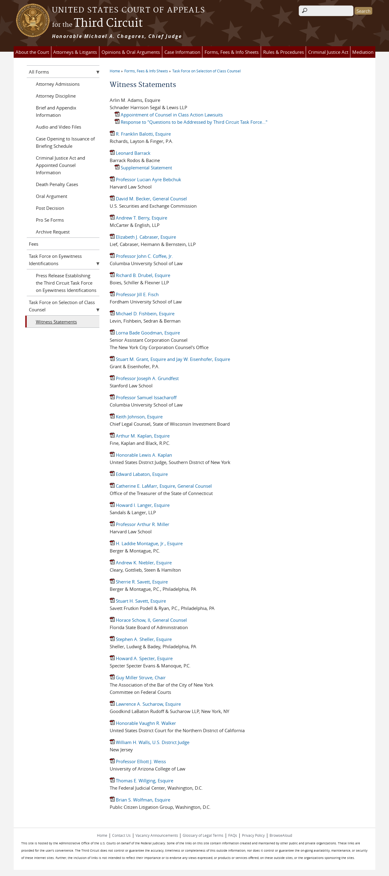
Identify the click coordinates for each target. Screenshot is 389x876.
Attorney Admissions (58, 84)
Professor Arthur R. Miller (139, 524)
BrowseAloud (281, 835)
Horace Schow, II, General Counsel (148, 620)
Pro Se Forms (50, 220)
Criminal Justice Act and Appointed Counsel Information (60, 165)
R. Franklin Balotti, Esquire (140, 134)
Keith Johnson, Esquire (136, 417)
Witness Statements (56, 322)
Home (115, 70)
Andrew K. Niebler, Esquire (141, 562)
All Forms (39, 72)
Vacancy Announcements (157, 835)
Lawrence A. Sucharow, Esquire (145, 704)
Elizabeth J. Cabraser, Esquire (143, 237)
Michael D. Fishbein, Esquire (142, 313)
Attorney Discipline (56, 96)
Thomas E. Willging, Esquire (141, 780)
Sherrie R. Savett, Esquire (139, 582)
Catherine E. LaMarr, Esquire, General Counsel (161, 486)
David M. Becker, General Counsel (148, 199)
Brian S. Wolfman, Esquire (140, 800)
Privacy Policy (253, 835)
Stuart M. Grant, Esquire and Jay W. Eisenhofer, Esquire (170, 359)
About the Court (32, 52)
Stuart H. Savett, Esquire (138, 601)
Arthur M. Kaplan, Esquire (140, 436)
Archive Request (53, 232)
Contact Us (121, 835)
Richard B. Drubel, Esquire (140, 275)
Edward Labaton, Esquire (139, 474)
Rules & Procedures (283, 52)
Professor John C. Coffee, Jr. (141, 256)
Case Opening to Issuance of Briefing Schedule (65, 142)
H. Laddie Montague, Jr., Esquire (146, 543)
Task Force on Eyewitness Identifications (55, 259)
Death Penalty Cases (57, 184)
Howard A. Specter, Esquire (141, 658)
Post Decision (50, 208)
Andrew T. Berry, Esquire (138, 218)
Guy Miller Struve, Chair (138, 677)
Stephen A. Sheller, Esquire (141, 639)
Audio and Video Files (58, 127)
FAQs (232, 835)
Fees (33, 244)
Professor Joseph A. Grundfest (144, 378)
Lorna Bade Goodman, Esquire (145, 333)
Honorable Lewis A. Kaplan (141, 455)
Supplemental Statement (143, 167)
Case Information (182, 52)
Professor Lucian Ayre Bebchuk (145, 179)
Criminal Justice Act (328, 52)
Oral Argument (51, 196)
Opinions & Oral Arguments (131, 52)
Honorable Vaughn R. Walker (143, 723)
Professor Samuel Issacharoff (143, 397)
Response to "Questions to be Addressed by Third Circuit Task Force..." (191, 122)
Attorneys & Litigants (75, 52)
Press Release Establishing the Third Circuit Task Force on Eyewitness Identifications (66, 282)
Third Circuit (97, 23)
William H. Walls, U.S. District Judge (149, 742)
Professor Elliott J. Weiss (138, 761)
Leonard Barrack (130, 153)
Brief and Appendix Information (56, 111)
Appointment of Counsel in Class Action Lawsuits (169, 115)
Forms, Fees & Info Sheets (232, 52)
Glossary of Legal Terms (203, 835)
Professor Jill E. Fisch (134, 294)
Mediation (363, 52)
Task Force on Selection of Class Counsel (206, 70)
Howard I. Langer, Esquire (140, 505)
